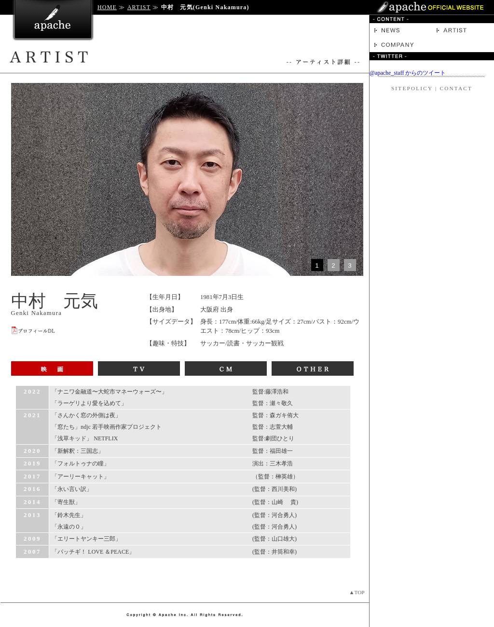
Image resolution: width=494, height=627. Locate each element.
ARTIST (139, 7)
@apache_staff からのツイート (408, 72)
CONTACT (455, 88)
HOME (107, 7)
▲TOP (356, 592)
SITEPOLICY (412, 88)
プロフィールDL (33, 330)
